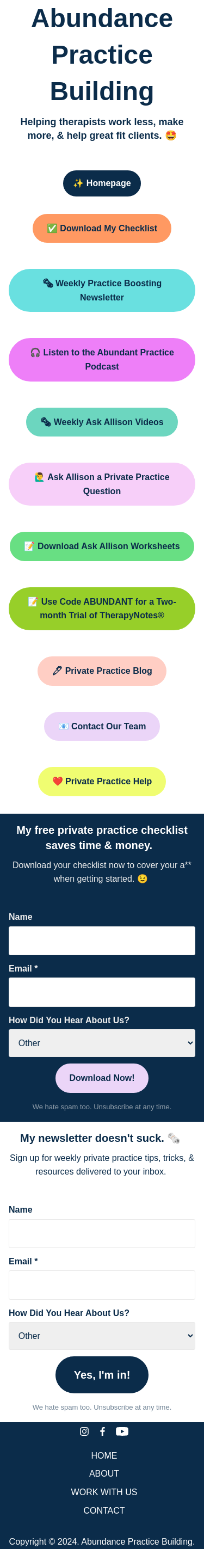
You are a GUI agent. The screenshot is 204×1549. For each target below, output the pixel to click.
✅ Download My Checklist (102, 228)
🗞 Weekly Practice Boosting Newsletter (102, 290)
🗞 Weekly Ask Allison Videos (101, 422)
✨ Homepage (102, 183)
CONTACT (104, 1510)
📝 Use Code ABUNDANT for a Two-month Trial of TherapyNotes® (102, 608)
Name (21, 916)
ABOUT (104, 1473)
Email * (23, 968)
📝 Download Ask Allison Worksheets (102, 546)
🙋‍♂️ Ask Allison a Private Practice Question (101, 484)
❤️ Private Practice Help (102, 781)
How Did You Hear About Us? (69, 1020)
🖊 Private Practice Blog (102, 670)
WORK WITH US (104, 1492)
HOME (104, 1455)
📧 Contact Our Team (102, 726)
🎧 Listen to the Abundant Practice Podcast (102, 359)
